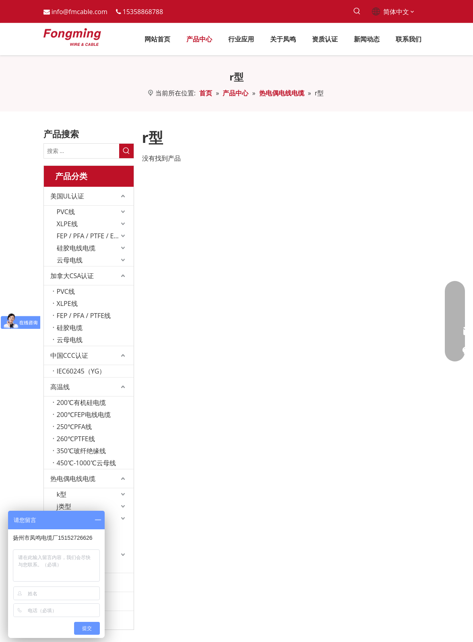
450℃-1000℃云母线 (86, 462)
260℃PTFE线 (76, 438)
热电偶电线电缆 (72, 478)
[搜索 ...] (81, 151)
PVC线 (66, 211)
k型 (61, 494)
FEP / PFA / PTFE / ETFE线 (94, 235)
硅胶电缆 (70, 327)
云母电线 (70, 260)
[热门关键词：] (357, 11)
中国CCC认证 (69, 355)
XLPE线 (67, 223)
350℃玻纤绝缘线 (81, 450)
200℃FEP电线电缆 (84, 414)
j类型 (64, 506)
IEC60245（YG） (81, 371)
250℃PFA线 (74, 426)
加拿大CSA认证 (72, 275)
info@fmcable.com (79, 11)
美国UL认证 (67, 196)
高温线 (60, 386)
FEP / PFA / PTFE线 (84, 315)
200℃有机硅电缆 (81, 402)
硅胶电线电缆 (76, 248)
